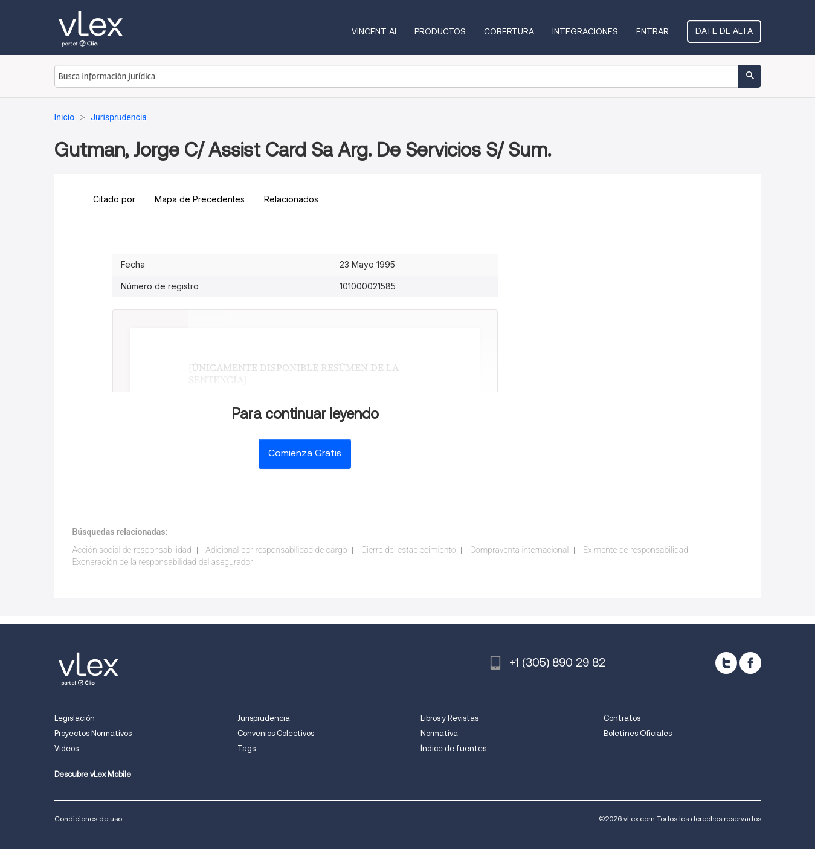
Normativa (439, 733)
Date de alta (724, 31)
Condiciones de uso (88, 818)
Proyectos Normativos (93, 733)
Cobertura (509, 31)
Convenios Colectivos (275, 733)
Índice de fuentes (453, 748)
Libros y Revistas (449, 718)
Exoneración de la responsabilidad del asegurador (162, 562)
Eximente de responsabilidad (635, 550)
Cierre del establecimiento (408, 550)
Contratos (622, 718)
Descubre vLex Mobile (92, 774)
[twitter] (726, 663)
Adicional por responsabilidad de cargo (276, 550)
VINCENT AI (374, 31)
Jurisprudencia (263, 718)
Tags (246, 748)
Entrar (652, 31)
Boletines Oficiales (638, 733)
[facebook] (750, 663)
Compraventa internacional (519, 550)
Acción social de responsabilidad (132, 550)
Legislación (74, 718)
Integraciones (585, 31)
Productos (440, 31)
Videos (66, 748)
